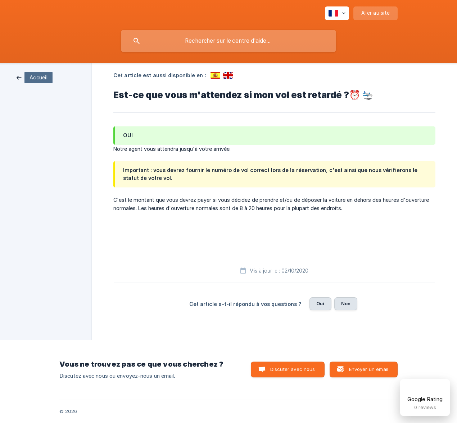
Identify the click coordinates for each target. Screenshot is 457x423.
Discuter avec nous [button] (292, 369)
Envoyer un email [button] (368, 369)
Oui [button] (320, 303)
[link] (35, 77)
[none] (337, 13)
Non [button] (345, 303)
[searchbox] (228, 41)
